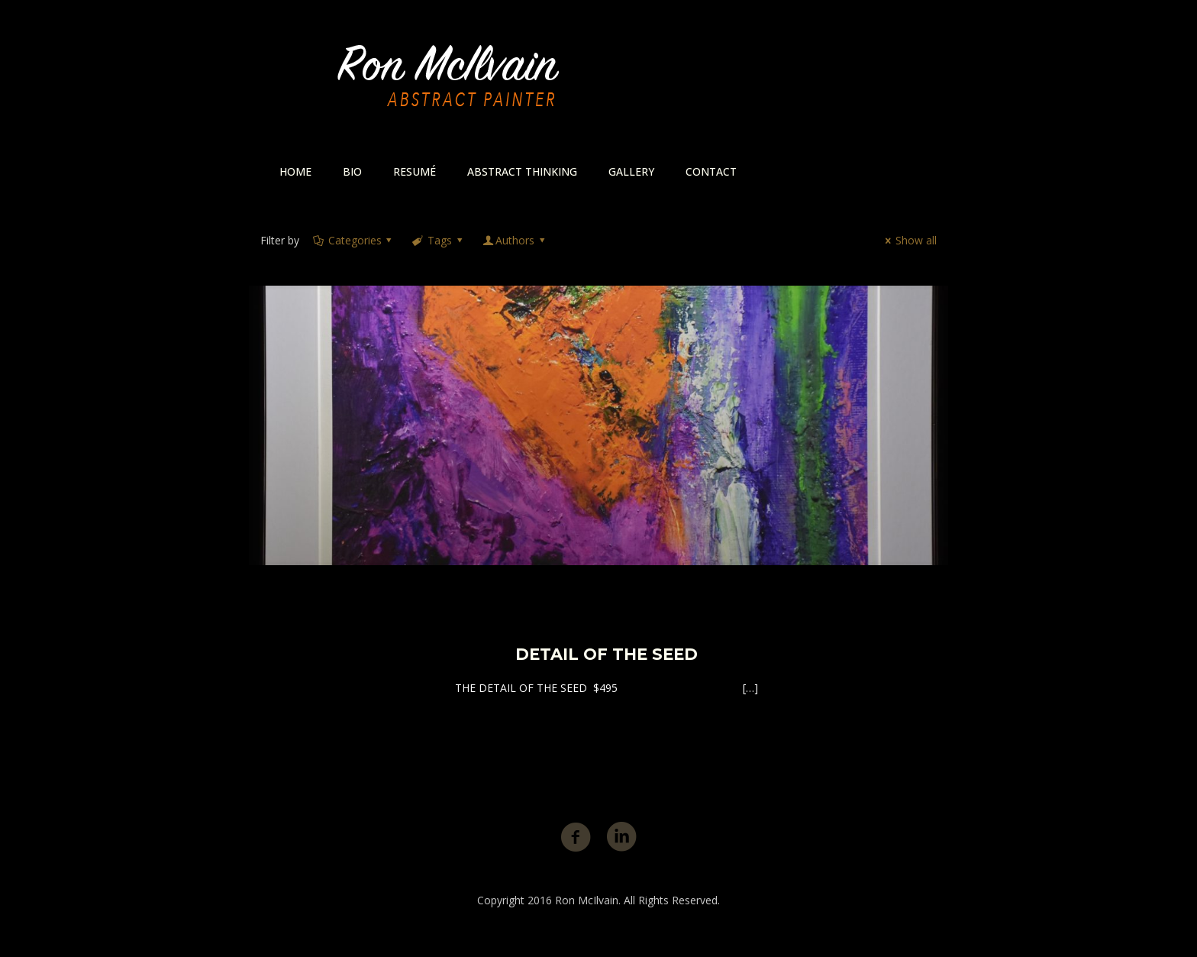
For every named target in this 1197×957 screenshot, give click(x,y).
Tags (438, 240)
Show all (908, 240)
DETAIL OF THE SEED (606, 654)
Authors (514, 240)
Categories (353, 240)
